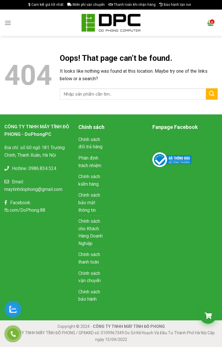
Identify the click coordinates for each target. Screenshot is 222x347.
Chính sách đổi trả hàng (90, 143)
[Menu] (7, 23)
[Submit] (212, 94)
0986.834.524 (42, 168)
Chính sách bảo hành (89, 295)
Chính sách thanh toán (89, 258)
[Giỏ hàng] (208, 316)
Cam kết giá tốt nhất (46, 5)
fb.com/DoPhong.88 (24, 210)
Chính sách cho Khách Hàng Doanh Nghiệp (90, 232)
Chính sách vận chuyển (89, 277)
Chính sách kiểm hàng (89, 180)
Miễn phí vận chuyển (86, 5)
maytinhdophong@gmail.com (33, 189)
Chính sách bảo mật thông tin (89, 202)
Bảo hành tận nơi (175, 5)
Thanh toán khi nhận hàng (132, 5)
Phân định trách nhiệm (89, 161)
